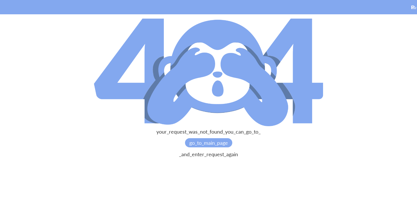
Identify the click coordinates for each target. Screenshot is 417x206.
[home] (414, 6)
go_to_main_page (208, 143)
